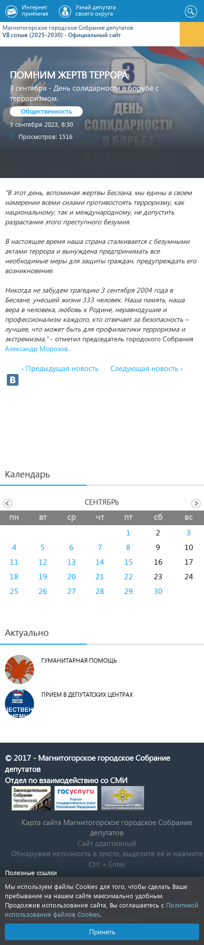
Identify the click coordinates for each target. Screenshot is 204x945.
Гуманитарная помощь (79, 660)
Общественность (46, 111)
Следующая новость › (147, 368)
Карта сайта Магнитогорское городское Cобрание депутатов (106, 827)
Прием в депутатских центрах (87, 694)
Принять (102, 931)
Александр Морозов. (37, 348)
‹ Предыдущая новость (60, 368)
